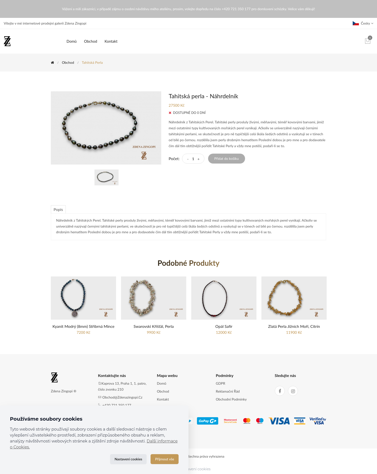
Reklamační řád (228, 391)
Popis (58, 209)
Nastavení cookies (128, 459)
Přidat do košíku (226, 158)
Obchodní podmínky (231, 399)
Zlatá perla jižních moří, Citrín (294, 326)
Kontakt (111, 41)
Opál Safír (223, 326)
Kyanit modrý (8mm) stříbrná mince (84, 326)
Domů (71, 41)
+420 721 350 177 (116, 405)
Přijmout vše (164, 459)
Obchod (90, 41)
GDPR (220, 383)
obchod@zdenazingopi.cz (122, 397)
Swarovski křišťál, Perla (154, 326)
